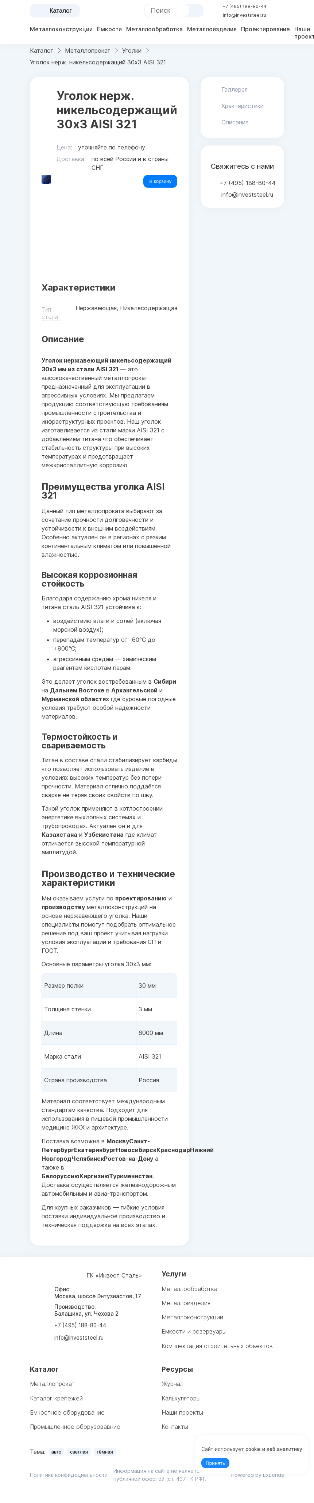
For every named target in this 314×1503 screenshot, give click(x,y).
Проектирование (265, 29)
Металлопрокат (52, 1383)
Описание (235, 122)
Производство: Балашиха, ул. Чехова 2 (86, 1310)
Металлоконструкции (61, 29)
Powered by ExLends (257, 1475)
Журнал (172, 1383)
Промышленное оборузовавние (75, 1426)
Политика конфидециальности (69, 1475)
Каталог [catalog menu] (55, 11)
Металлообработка (154, 29)
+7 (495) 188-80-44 (244, 6)
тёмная (105, 1452)
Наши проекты (182, 1412)
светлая (79, 1452)
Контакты (175, 1426)
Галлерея (234, 89)
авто (56, 1452)
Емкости (109, 29)
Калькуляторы (181, 1398)
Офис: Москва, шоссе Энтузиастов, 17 (97, 1293)
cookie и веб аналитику (273, 1449)
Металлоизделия (212, 29)
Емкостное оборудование (67, 1412)
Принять (215, 1463)
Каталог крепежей (56, 1398)
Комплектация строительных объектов (217, 1346)
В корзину (160, 181)
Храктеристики (242, 105)
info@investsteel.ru (244, 15)
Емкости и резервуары (194, 1331)
